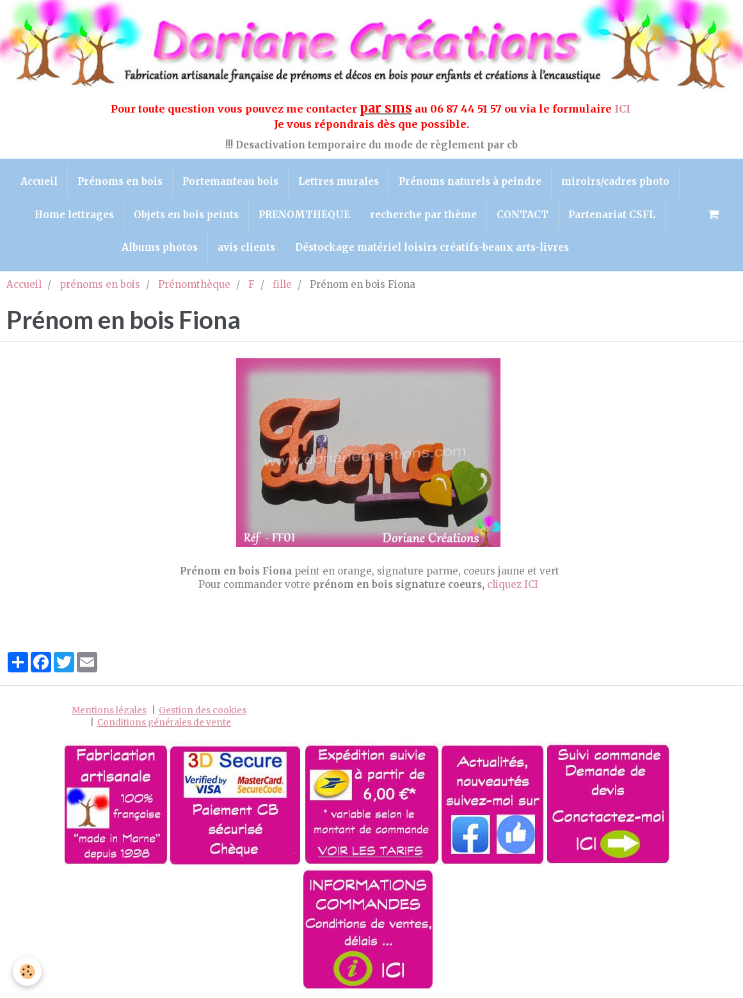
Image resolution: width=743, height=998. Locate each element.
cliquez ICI (512, 584)
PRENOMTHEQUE (304, 215)
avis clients (246, 247)
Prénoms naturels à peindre (470, 181)
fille (282, 284)
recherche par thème (423, 215)
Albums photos (160, 247)
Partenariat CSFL (611, 215)
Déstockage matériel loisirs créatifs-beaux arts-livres (432, 247)
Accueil (39, 181)
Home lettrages (74, 215)
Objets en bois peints (186, 215)
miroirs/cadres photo (615, 181)
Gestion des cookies (202, 710)
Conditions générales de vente (164, 722)
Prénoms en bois (120, 181)
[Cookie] (27, 971)
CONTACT (522, 215)
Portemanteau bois (230, 181)
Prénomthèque (194, 284)
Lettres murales (338, 181)
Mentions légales (109, 710)
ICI (623, 108)
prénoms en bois (100, 284)
